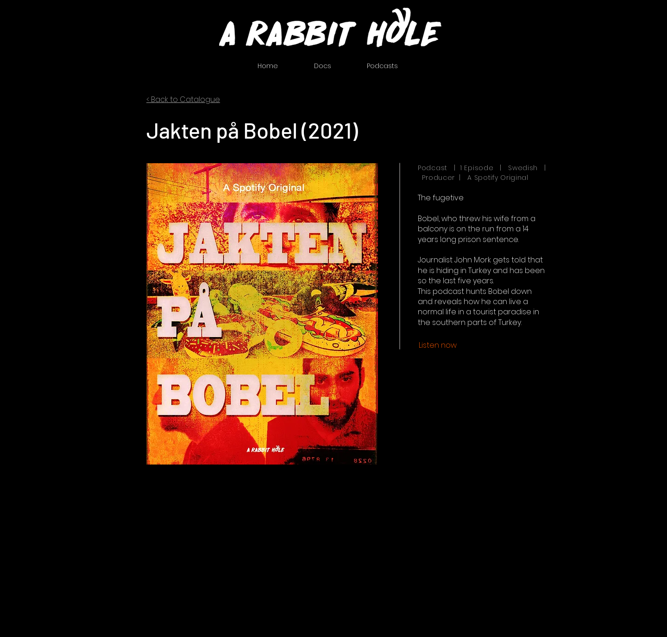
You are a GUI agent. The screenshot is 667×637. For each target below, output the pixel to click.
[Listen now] (438, 345)
